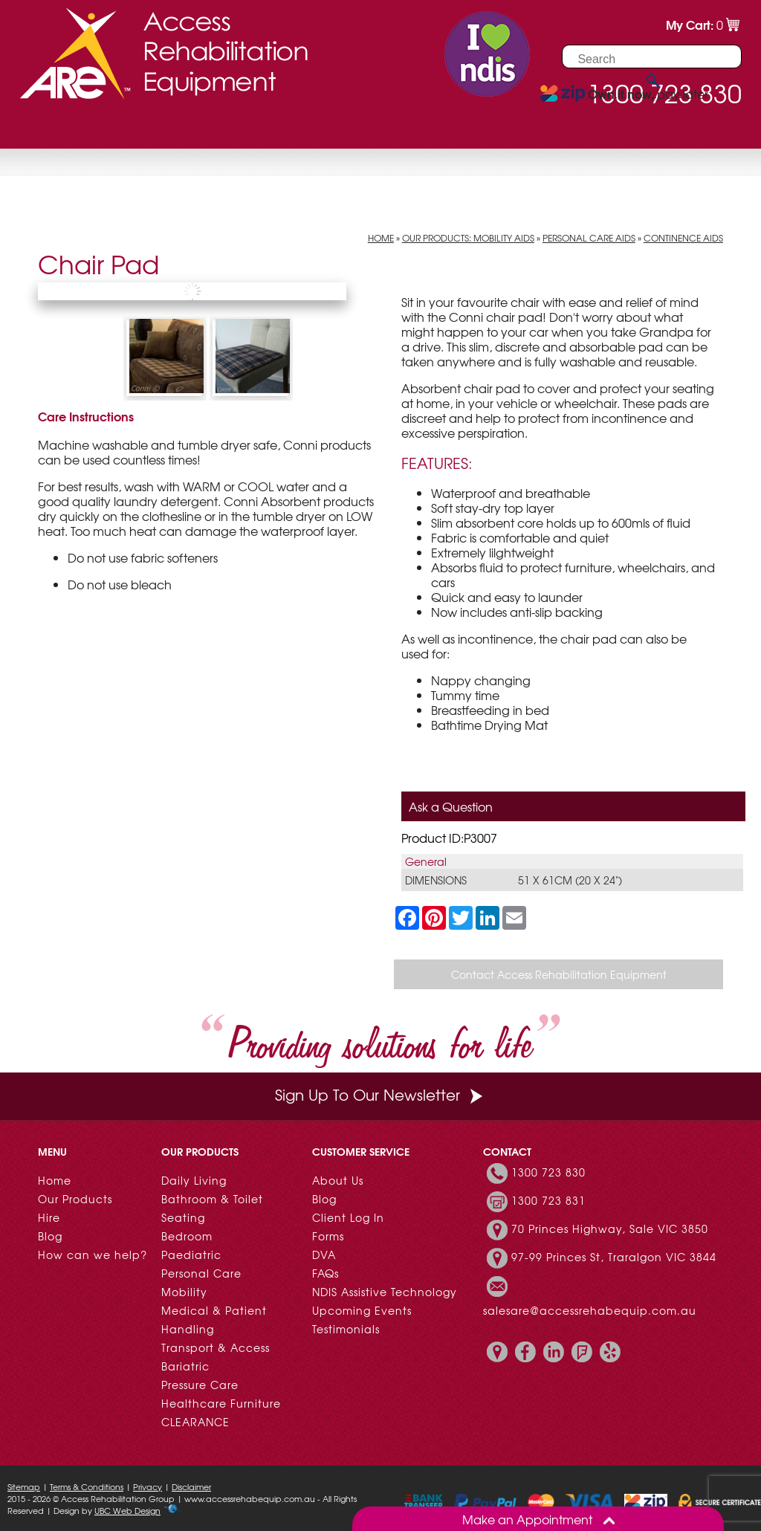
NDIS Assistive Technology (384, 1291)
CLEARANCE (195, 1421)
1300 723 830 (548, 1172)
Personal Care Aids (589, 238)
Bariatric (185, 1366)
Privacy (147, 1486)
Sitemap (23, 1486)
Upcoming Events (362, 1310)
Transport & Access (215, 1347)
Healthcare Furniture (221, 1403)
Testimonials (346, 1328)
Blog (50, 1236)
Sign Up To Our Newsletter (380, 1094)
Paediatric (191, 1254)
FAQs (325, 1273)
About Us (337, 1180)
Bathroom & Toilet (212, 1198)
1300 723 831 (548, 1200)
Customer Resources (268, 129)
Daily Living (194, 1180)
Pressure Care (200, 1384)
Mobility (184, 1291)
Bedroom (187, 1236)
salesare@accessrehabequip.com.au (589, 1310)
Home (381, 238)
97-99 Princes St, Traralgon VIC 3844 (613, 1256)
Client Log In (348, 1217)
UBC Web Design (127, 1510)
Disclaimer (191, 1486)
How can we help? (92, 1254)
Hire (166, 129)
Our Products (91, 129)
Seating (183, 1217)
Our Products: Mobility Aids (468, 238)
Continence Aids (683, 238)
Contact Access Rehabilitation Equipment (559, 974)
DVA (324, 1254)
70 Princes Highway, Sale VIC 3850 (609, 1228)
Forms (328, 1236)
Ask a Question (451, 806)
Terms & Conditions (86, 1486)
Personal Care (201, 1273)
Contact (386, 129)
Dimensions (436, 880)
